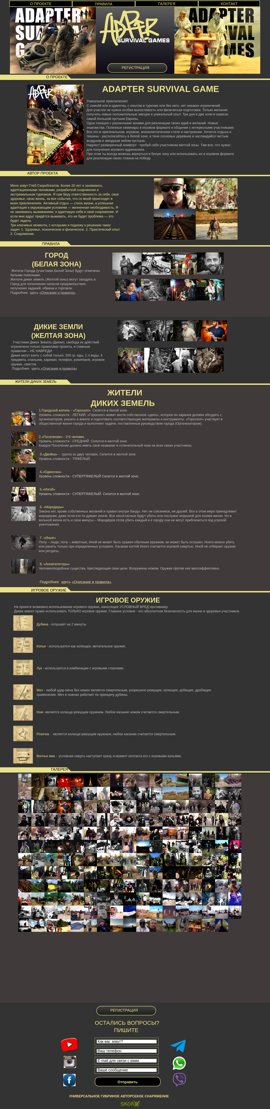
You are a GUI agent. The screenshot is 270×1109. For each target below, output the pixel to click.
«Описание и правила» (57, 293)
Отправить (128, 1082)
